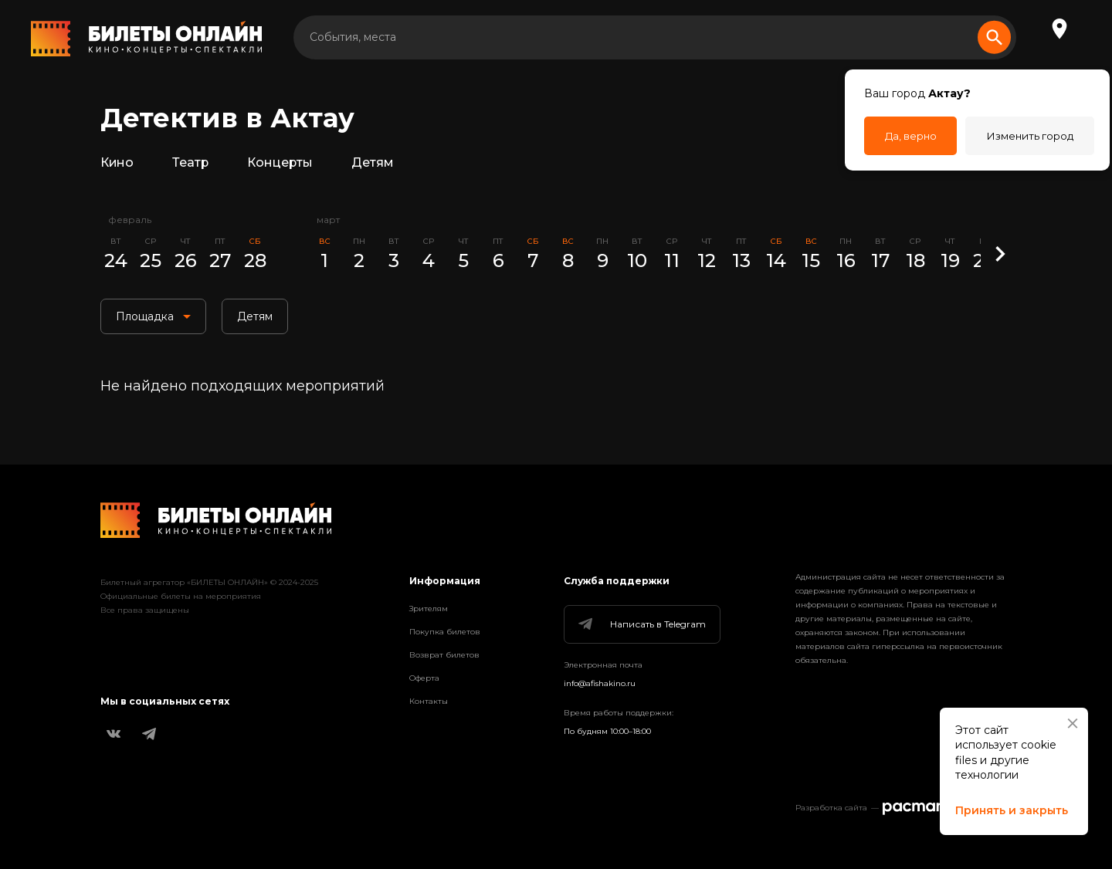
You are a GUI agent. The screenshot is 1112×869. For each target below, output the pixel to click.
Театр (194, 165)
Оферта (424, 678)
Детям (384, 165)
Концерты (288, 165)
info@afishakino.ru (600, 683)
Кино (118, 165)
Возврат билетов (444, 655)
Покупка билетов (444, 632)
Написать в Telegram (641, 624)
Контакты (428, 701)
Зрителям (428, 609)
